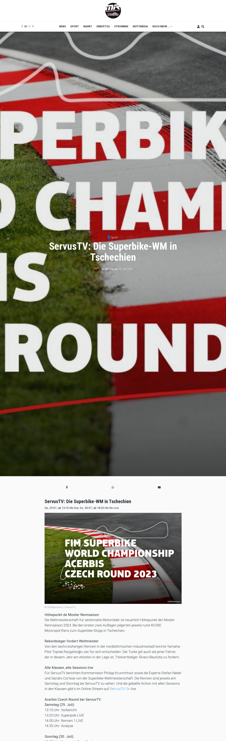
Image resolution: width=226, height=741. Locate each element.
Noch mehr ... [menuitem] (161, 27)
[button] (67, 487)
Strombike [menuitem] (121, 26)
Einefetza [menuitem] (103, 26)
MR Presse (111, 268)
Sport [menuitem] (74, 26)
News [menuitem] (62, 26)
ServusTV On (120, 689)
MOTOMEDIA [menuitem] (140, 26)
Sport (114, 237)
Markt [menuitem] (87, 26)
